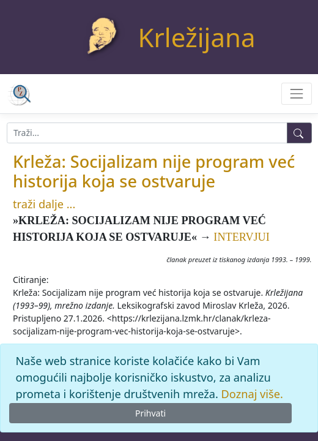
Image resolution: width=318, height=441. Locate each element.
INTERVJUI (241, 237)
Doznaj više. (252, 393)
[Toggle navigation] (296, 93)
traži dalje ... (44, 204)
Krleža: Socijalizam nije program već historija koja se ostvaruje (154, 171)
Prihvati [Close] (150, 413)
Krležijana (197, 37)
